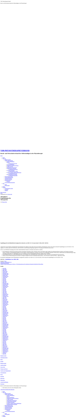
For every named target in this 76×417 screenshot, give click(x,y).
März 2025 (5, 282)
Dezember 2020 (5, 324)
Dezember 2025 (5, 273)
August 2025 (5, 277)
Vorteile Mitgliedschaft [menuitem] (9, 406)
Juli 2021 (4, 317)
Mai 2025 (4, 280)
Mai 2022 (4, 307)
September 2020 (5, 327)
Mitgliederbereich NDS (13, 169)
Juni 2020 (4, 330)
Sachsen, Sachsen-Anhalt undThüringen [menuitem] (14, 403)
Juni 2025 (4, 279)
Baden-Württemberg (10, 161)
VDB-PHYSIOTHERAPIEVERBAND (14, 151)
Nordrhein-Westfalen (11, 170)
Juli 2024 (4, 288)
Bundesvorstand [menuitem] (8, 393)
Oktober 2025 (5, 275)
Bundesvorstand (8, 159)
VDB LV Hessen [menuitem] (10, 399)
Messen (8, 181)
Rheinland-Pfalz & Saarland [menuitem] (12, 404)
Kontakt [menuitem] (4, 416)
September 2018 (5, 350)
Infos (3, 183)
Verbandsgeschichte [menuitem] (8, 407)
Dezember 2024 (5, 283)
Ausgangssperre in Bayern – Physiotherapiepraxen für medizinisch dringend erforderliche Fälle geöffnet (21, 264)
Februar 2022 (5, 310)
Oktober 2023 (5, 295)
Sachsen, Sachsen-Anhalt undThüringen (14, 172)
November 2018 (5, 348)
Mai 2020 (4, 331)
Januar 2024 (5, 293)
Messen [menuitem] (8, 410)
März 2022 (5, 309)
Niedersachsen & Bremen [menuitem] (11, 401)
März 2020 (5, 333)
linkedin (6, 190)
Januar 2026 (5, 272)
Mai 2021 (4, 319)
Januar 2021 (5, 323)
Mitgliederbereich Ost (13, 173)
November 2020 (5, 325)
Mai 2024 (4, 290)
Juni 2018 (4, 353)
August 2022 (5, 305)
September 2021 (5, 315)
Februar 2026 (5, 271)
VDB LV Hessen (10, 166)
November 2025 (5, 274)
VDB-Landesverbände (9, 160)
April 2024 (5, 291)
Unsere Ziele (2, 367)
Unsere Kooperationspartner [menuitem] (10, 411)
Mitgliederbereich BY (13, 163)
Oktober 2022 (5, 303)
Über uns (4, 158)
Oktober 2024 (5, 285)
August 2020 (5, 328)
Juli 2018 (4, 352)
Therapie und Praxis (8, 179)
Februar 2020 (5, 334)
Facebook (6, 189)
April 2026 (5, 269)
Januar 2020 (5, 335)
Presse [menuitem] (4, 415)
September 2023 (5, 296)
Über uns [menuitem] (4, 392)
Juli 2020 (4, 329)
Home (4, 157)
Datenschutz (2, 380)
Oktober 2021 (5, 314)
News (6, 184)
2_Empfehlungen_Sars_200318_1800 (11, 259)
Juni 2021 (4, 318)
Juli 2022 (4, 306)
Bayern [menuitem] (8, 396)
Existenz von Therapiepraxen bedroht (5, 263)
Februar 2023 (5, 299)
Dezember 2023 (5, 294)
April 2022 (5, 308)
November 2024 (5, 284)
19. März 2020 (9, 194)
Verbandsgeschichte (8, 178)
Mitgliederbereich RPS (13, 175)
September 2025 (5, 276)
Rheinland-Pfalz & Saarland (12, 174)
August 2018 (5, 351)
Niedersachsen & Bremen (11, 168)
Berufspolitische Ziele (9, 176)
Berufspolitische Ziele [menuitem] (9, 405)
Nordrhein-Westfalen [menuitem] (11, 402)
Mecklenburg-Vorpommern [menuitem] (12, 400)
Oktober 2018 (5, 349)
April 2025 (5, 281)
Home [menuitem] (4, 391)
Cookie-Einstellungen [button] (4, 382)
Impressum (2, 378)
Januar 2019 (5, 346)
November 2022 (5, 302)
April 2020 (5, 332)
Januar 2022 (5, 311)
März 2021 (5, 321)
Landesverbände (3, 365)
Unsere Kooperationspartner (10, 182)
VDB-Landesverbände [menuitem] (9, 394)
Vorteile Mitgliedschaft (9, 177)
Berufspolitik (7, 185)
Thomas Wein (4, 202)
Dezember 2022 (5, 301)
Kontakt (4, 187)
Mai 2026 (4, 268)
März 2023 (5, 298)
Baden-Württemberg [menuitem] (10, 395)
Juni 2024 (4, 289)
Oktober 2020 (5, 326)
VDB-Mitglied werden (9, 188)
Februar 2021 (5, 322)
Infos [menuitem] (3, 412)
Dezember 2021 (5, 312)
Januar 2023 (5, 300)
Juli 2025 (4, 278)
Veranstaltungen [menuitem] (8, 409)
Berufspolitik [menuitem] (7, 414)
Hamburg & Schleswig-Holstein (12, 165)
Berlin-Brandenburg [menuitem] (10, 397)
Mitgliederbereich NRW (13, 171)
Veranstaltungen (8, 180)
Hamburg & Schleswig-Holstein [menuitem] (12, 398)
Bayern (8, 162)
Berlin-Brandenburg (10, 164)
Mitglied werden (3, 355)
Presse (4, 186)
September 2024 (5, 286)
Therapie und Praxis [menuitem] (8, 408)
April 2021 (5, 320)
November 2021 (5, 313)
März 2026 (5, 270)
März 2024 (5, 292)
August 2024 (5, 287)
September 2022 (5, 304)
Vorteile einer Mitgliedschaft (5, 370)
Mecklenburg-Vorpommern (12, 167)
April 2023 (5, 297)
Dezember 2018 (5, 347)
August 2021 (5, 316)
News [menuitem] (6, 413)
